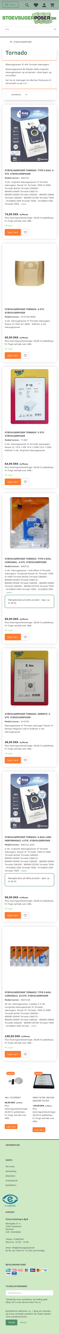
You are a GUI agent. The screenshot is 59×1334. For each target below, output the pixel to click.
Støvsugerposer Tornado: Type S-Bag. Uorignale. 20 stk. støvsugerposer (28, 993)
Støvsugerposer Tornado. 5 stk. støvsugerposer (25, 434)
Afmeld (23, 1322)
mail (25, 83)
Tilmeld (11, 1322)
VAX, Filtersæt (13, 1097)
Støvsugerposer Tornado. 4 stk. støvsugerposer (25, 310)
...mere (23, 203)
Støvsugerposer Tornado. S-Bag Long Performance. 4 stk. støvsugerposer (28, 838)
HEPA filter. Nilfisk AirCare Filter (43, 1099)
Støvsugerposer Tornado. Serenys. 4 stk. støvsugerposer (27, 715)
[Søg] (55, 29)
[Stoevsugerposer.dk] (29, 17)
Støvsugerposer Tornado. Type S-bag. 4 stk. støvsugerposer (29, 171)
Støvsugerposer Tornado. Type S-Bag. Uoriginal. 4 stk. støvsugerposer (28, 560)
